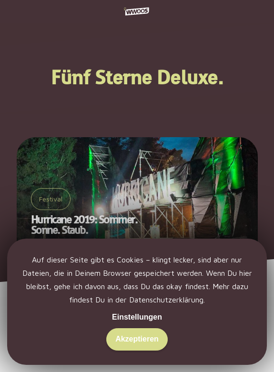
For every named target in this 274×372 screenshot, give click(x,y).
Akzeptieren (137, 339)
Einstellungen (137, 317)
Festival (50, 199)
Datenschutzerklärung (166, 299)
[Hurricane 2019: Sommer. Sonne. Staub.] (137, 198)
